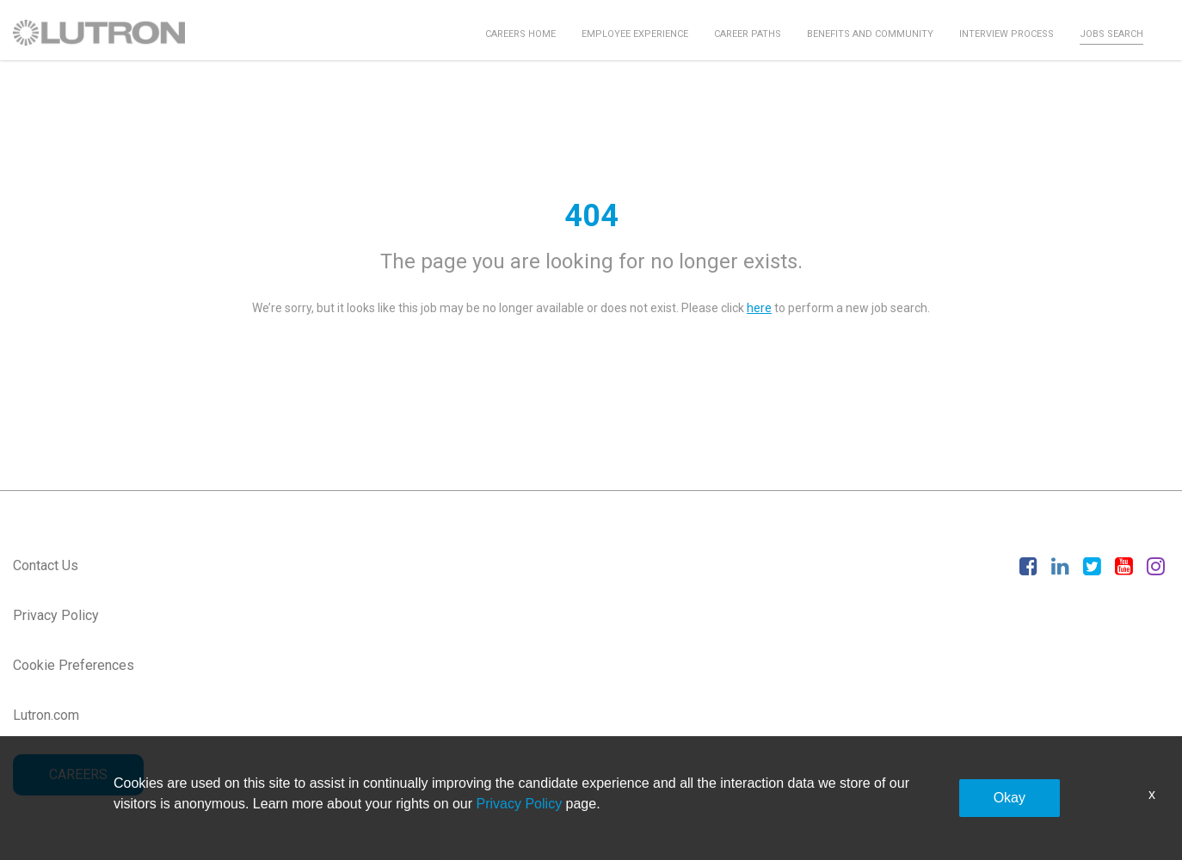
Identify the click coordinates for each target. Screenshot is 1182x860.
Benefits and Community (870, 34)
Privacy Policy (56, 615)
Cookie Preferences (73, 665)
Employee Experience (635, 34)
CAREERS (78, 774)
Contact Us (45, 565)
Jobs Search (1111, 34)
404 (591, 216)
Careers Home (520, 34)
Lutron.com (46, 715)
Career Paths (747, 34)
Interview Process (1006, 34)
